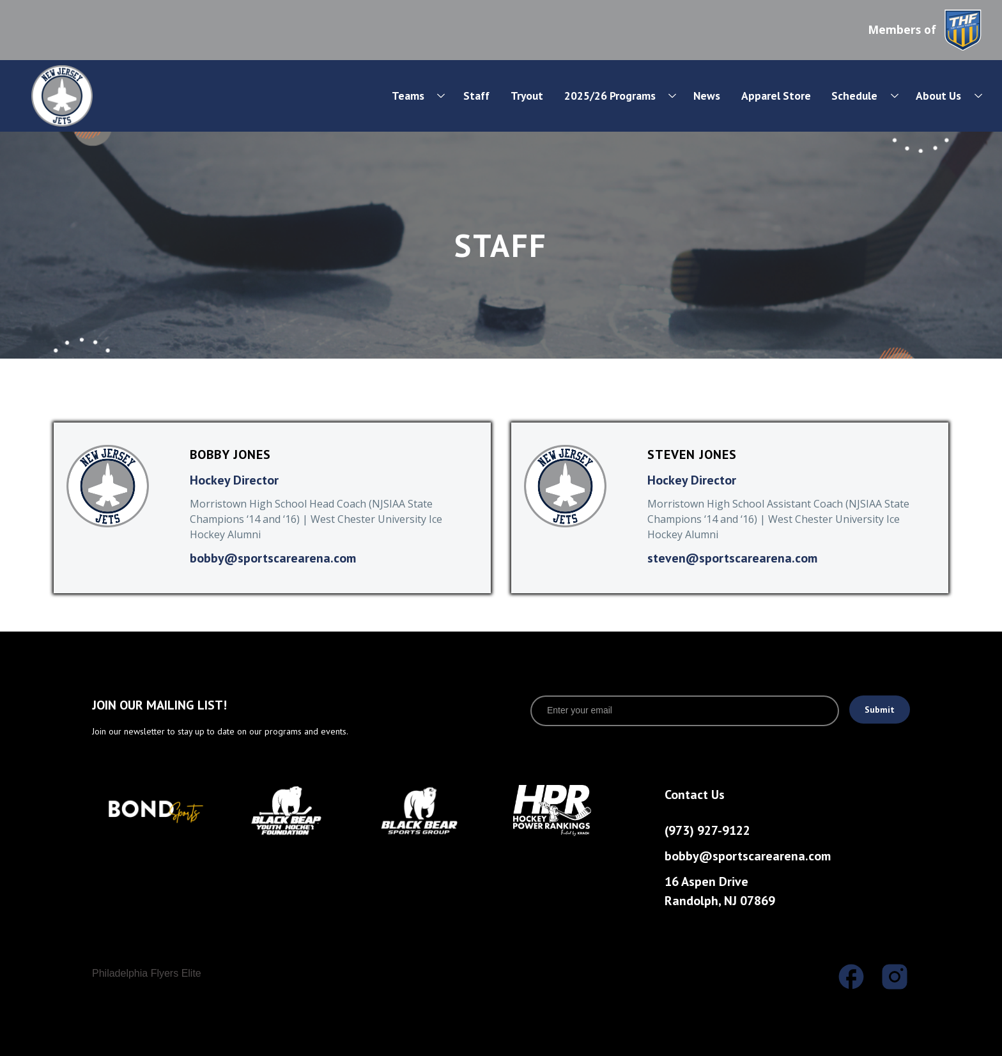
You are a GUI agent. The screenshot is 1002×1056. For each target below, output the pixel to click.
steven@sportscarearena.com (732, 558)
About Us (938, 95)
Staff (476, 95)
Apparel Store (776, 95)
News (706, 95)
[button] (409, 96)
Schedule (854, 95)
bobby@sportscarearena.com (273, 558)
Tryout (527, 95)
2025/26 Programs (610, 95)
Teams (408, 95)
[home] (104, 96)
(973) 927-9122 (707, 830)
